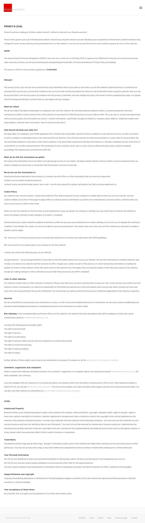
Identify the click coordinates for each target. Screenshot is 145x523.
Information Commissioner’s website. (103, 360)
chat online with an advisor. (40, 387)
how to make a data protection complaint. (62, 391)
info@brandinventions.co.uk (36, 318)
